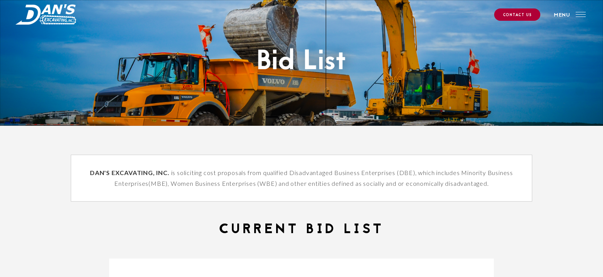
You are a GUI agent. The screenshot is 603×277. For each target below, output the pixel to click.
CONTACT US (517, 15)
